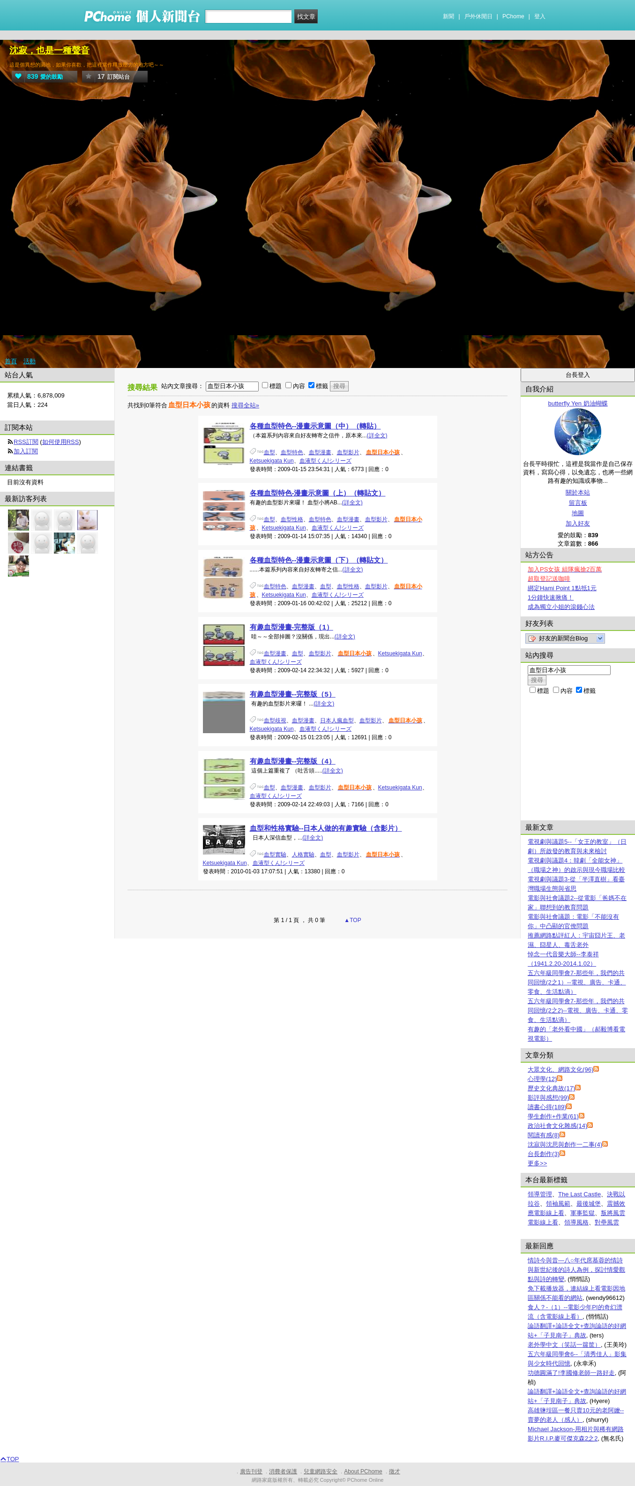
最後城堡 (588, 1203)
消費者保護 (283, 1471)
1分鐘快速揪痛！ (551, 597)
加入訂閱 (26, 451)
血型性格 (292, 519)
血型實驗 (275, 854)
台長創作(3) (544, 1153)
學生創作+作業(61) (553, 1116)
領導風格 (576, 1222)
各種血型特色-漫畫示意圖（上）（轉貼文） (318, 493)
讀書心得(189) (547, 1107)
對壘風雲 (607, 1222)
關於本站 (578, 492)
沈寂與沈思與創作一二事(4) (565, 1144)
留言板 (578, 502)
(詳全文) (377, 435)
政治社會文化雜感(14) (557, 1125)
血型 (269, 452)
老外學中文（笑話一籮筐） (564, 1344)
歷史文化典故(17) (551, 1088)
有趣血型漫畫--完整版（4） (293, 761)
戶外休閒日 (478, 16)
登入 (539, 16)
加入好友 (578, 523)
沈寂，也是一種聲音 (49, 50)
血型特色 (292, 452)
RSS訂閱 (26, 441)
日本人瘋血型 (337, 720)
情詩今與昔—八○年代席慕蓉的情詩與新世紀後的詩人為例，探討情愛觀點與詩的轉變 (576, 1270)
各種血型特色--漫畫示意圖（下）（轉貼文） (319, 560)
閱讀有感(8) (544, 1135)
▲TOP (352, 920)
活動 (29, 361)
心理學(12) (542, 1078)
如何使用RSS (60, 441)
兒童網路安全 (320, 1471)
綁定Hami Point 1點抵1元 (562, 588)
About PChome (363, 1471)
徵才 (394, 1471)
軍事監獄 (582, 1212)
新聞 (448, 16)
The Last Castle (579, 1194)
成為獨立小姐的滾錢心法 (561, 606)
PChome (513, 16)
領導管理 (540, 1194)
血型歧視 (275, 720)
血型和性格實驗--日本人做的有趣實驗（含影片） (326, 828)
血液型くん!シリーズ (325, 461)
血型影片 (348, 452)
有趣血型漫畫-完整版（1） (291, 627)
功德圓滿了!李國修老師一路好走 (571, 1372)
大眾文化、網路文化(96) (560, 1069)
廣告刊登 (251, 1471)
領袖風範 (558, 1203)
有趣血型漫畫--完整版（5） (293, 694)
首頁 (11, 361)
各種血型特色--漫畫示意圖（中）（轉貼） (315, 426)
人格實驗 (303, 854)
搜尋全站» (245, 405)
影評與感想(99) (548, 1097)
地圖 (578, 513)
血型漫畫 (320, 452)
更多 (537, 1163)
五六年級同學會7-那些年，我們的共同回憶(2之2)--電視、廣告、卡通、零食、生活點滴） (578, 1010)
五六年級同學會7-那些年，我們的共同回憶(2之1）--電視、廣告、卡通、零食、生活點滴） (577, 982)
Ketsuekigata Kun (272, 461)
